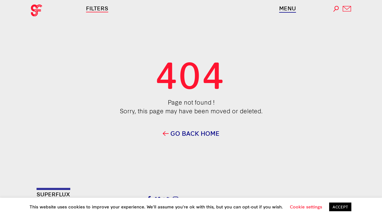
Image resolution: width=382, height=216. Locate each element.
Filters (97, 8)
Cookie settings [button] (306, 207)
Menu (287, 8)
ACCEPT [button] (340, 206)
